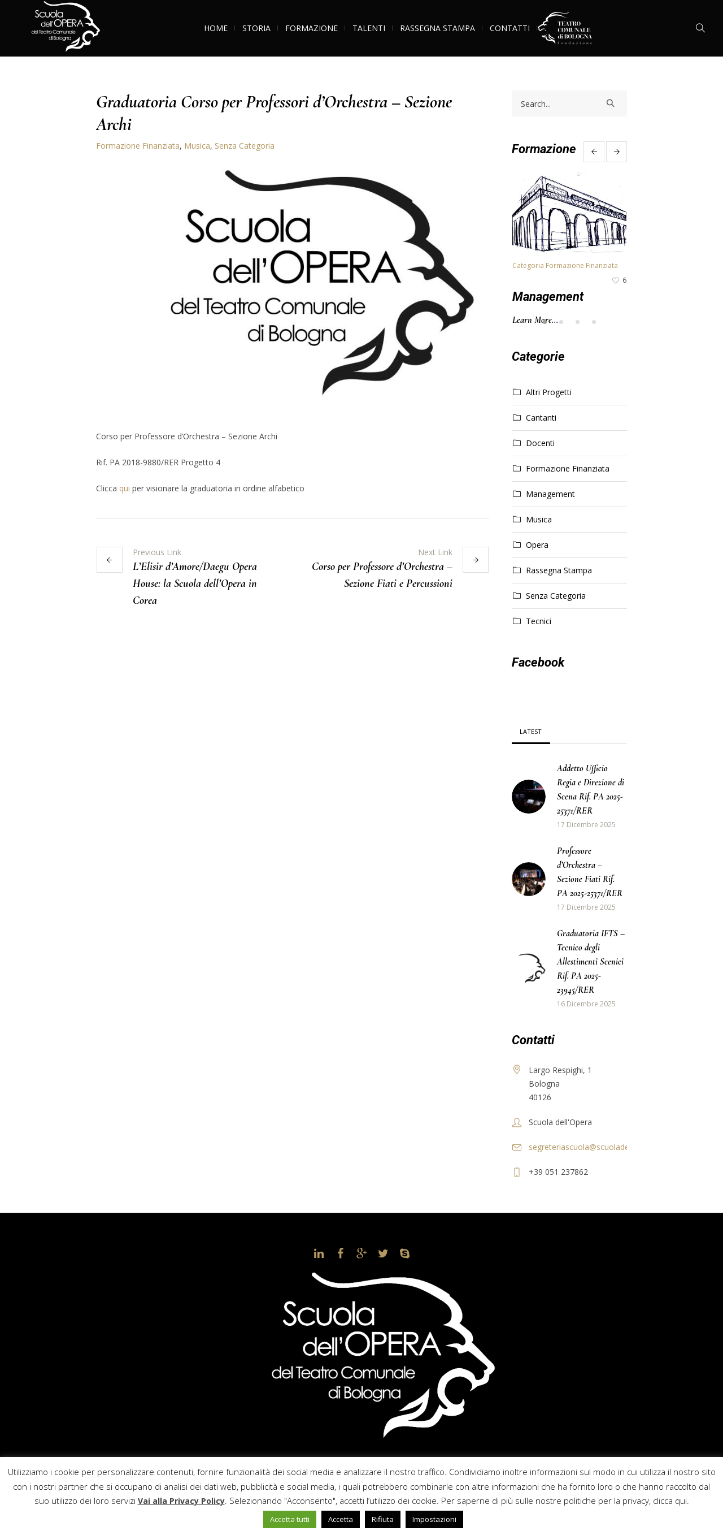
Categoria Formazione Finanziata (565, 265)
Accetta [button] (340, 1519)
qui (124, 488)
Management (547, 296)
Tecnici (538, 621)
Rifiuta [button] (383, 1519)
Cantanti (541, 417)
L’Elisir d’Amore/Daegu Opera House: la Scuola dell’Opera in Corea (195, 583)
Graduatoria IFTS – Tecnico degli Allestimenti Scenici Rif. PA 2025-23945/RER (591, 962)
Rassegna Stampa (559, 570)
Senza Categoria (245, 145)
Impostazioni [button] (434, 1519)
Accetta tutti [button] (290, 1519)
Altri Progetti (549, 392)
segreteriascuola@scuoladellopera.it (594, 1146)
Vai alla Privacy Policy (181, 1500)
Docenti (540, 443)
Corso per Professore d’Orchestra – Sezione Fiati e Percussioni (382, 575)
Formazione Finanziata (138, 145)
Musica (197, 145)
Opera (537, 544)
